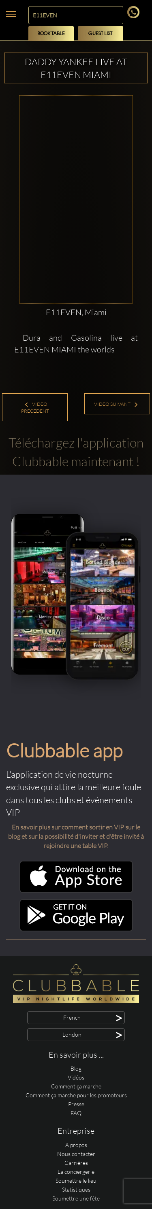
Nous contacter (76, 1153)
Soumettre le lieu (76, 1180)
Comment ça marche (76, 1086)
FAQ (76, 1112)
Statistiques (76, 1189)
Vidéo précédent (35, 407)
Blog (76, 1068)
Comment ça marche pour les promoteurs (76, 1095)
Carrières (76, 1162)
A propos (76, 1144)
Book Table (51, 34)
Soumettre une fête (76, 1198)
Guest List (100, 34)
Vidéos (76, 1077)
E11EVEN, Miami (76, 312)
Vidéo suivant (116, 404)
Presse (76, 1104)
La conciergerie (76, 1171)
